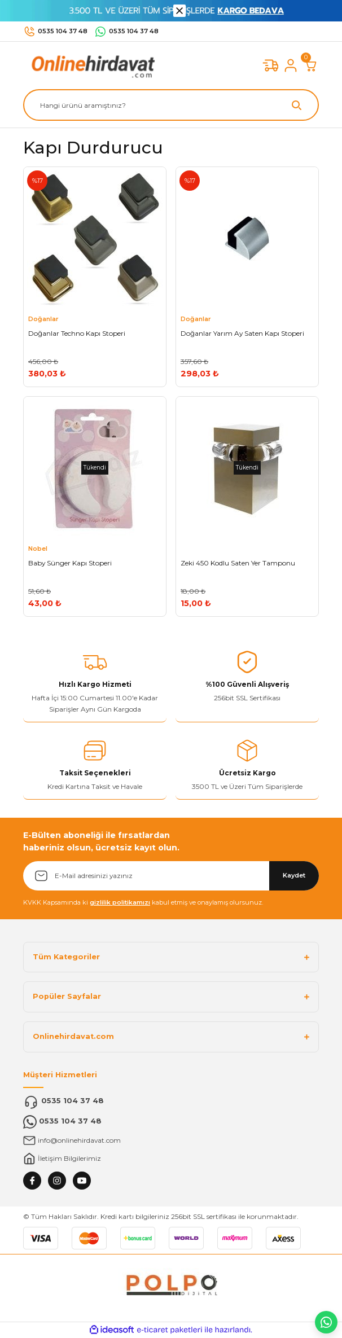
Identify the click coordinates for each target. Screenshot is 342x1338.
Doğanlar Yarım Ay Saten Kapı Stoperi (242, 333)
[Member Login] (291, 65)
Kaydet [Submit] (294, 875)
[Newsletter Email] (171, 875)
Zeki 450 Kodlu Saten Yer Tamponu (238, 563)
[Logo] (91, 65)
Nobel (37, 548)
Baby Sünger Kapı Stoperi (70, 563)
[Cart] (311, 65)
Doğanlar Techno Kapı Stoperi (76, 333)
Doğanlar (43, 319)
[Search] (171, 105)
